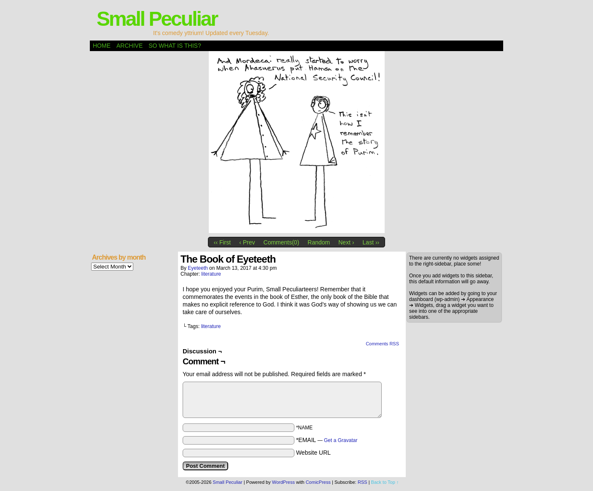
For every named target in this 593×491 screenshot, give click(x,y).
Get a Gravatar (340, 440)
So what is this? (174, 45)
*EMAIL (327, 440)
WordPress (283, 482)
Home (102, 45)
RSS (362, 482)
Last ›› (371, 242)
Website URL (313, 452)
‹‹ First (222, 242)
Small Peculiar (157, 19)
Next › (346, 242)
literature (211, 274)
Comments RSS (382, 343)
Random (318, 242)
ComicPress (318, 482)
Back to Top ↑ (385, 482)
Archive (129, 45)
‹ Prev (247, 242)
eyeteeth (198, 268)
